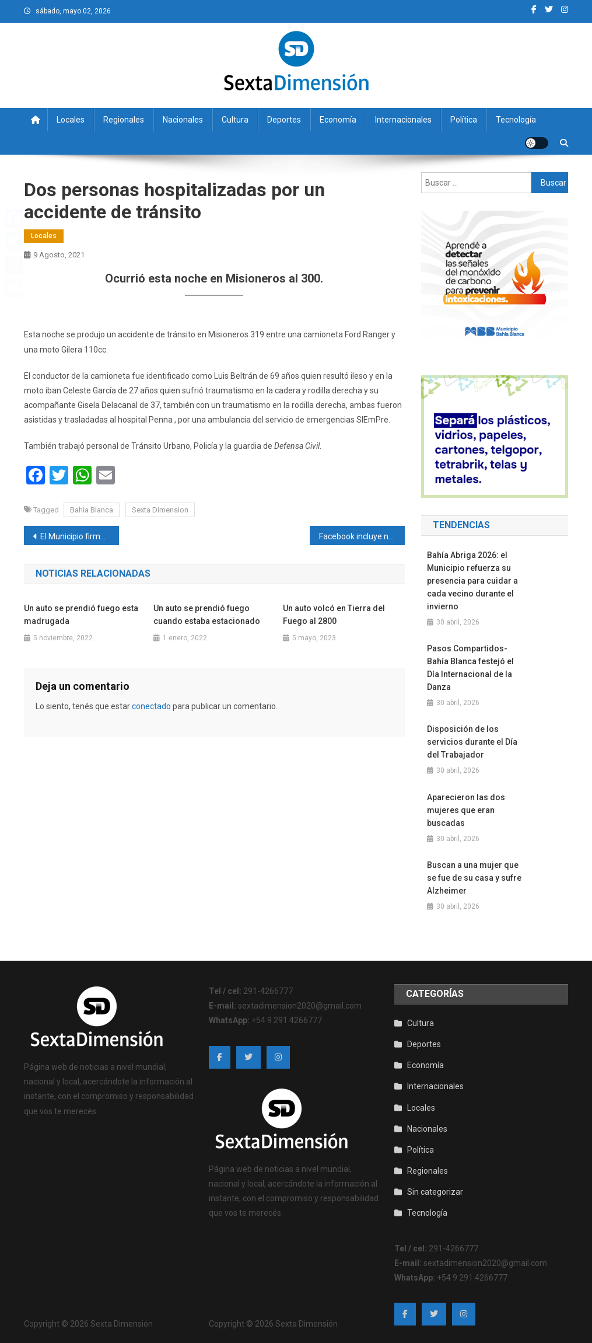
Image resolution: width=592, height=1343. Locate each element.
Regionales (123, 119)
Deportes (284, 119)
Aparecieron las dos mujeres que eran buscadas (466, 810)
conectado (151, 706)
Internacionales (403, 119)
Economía (338, 119)
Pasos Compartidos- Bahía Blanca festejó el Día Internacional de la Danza (470, 668)
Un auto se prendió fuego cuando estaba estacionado (206, 615)
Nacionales (183, 119)
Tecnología (516, 119)
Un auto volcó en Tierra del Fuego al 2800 (334, 615)
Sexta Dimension (160, 509)
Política (463, 119)
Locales (71, 119)
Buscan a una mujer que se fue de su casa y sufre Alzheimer (474, 877)
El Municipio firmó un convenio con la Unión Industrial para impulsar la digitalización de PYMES (79, 536)
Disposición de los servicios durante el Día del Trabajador (472, 741)
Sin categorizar (435, 1192)
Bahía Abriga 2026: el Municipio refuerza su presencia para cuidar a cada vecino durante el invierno (472, 580)
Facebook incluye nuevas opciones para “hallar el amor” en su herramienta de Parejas (362, 536)
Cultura (235, 119)
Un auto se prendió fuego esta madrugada (81, 615)
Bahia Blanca (91, 509)
